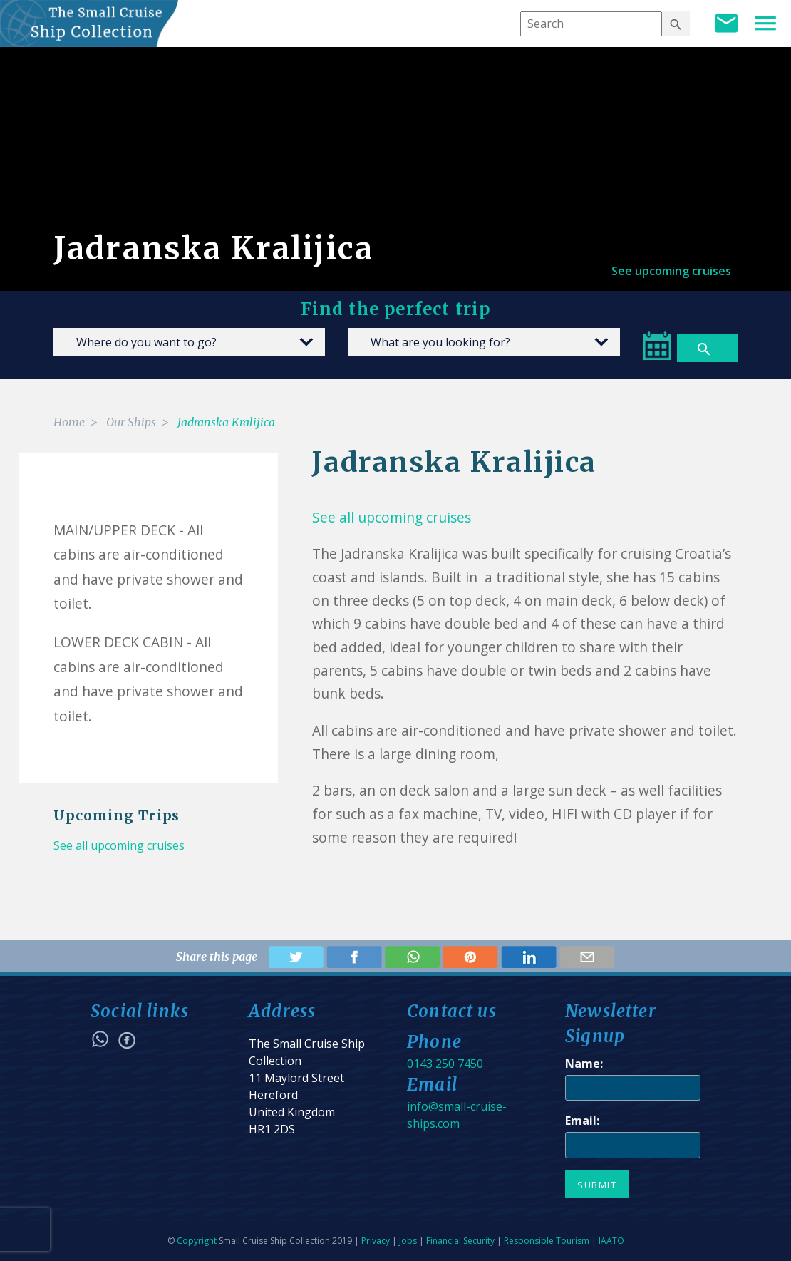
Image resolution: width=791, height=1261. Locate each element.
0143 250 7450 (445, 1063)
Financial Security (460, 1241)
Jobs (408, 1241)
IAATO (611, 1241)
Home (69, 422)
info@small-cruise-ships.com (457, 1114)
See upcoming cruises (671, 271)
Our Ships (131, 422)
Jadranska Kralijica (226, 422)
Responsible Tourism (546, 1241)
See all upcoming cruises (119, 845)
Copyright (197, 1241)
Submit (597, 1184)
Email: (582, 1120)
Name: (584, 1063)
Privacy (375, 1241)
